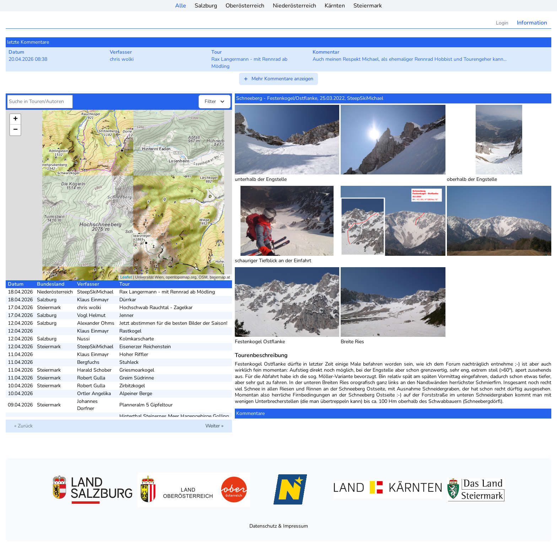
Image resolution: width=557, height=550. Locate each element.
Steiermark (367, 6)
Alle (180, 6)
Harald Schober (94, 370)
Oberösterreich (245, 6)
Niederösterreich (294, 6)
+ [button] (15, 119)
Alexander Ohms (95, 323)
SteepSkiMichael (95, 292)
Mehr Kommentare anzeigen (278, 78)
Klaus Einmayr (93, 299)
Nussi (83, 338)
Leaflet (126, 277)
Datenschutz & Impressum (278, 526)
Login (502, 23)
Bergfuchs (88, 362)
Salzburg (206, 6)
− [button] (15, 130)
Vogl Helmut (91, 315)
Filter (215, 101)
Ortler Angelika (94, 393)
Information (532, 23)
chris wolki (89, 307)
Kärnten (335, 6)
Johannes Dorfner (87, 405)
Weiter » (214, 425)
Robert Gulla (91, 377)
